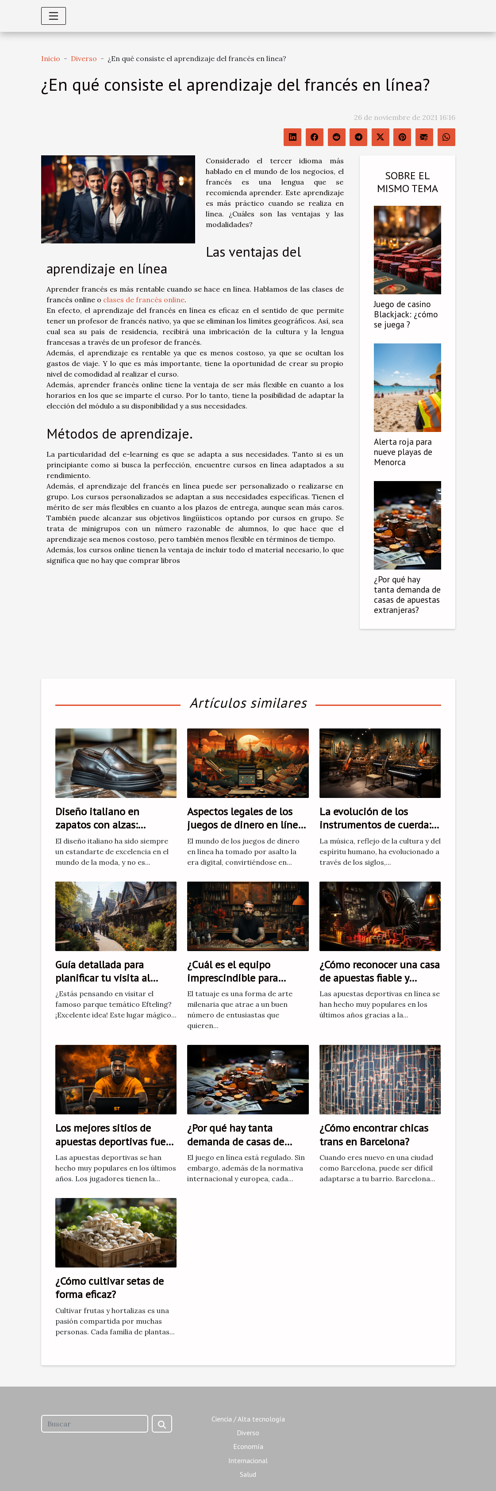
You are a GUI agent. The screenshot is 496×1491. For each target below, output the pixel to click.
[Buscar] (94, 1424)
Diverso (84, 58)
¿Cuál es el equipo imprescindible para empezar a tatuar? (232, 978)
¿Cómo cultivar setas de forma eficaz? (109, 1287)
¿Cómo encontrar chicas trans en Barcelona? (373, 1134)
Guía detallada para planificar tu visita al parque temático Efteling (112, 978)
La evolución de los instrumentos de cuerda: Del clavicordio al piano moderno (375, 832)
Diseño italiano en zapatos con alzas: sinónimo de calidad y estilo (105, 832)
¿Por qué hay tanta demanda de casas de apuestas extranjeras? (407, 594)
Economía (248, 1446)
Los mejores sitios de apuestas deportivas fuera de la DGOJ (114, 1141)
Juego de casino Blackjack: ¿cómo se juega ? (406, 314)
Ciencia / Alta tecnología (248, 1418)
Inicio (50, 58)
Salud (248, 1474)
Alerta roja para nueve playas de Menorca (403, 451)
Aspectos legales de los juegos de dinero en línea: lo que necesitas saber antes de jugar (246, 832)
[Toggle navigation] (53, 16)
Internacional (248, 1460)
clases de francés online (144, 299)
